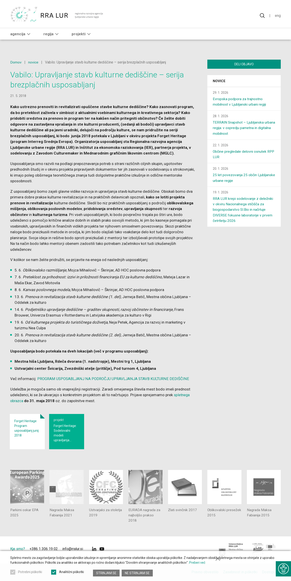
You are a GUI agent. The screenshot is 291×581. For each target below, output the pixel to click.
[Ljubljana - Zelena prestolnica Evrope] (264, 550)
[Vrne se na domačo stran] (57, 16)
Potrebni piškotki (30, 573)
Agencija (21, 38)
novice (33, 62)
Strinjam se (106, 573)
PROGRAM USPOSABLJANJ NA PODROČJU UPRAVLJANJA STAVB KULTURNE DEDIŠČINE (113, 378)
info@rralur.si (72, 549)
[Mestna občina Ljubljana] (231, 550)
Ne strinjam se (137, 573)
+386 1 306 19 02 (44, 549)
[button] (28, 38)
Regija (51, 38)
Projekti (82, 38)
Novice (219, 81)
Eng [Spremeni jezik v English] (277, 16)
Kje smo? (17, 549)
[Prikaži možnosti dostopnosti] (283, 567)
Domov (16, 62)
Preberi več (197, 564)
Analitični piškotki (71, 573)
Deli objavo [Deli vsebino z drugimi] (244, 64)
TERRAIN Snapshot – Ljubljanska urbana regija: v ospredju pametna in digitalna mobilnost (241, 128)
